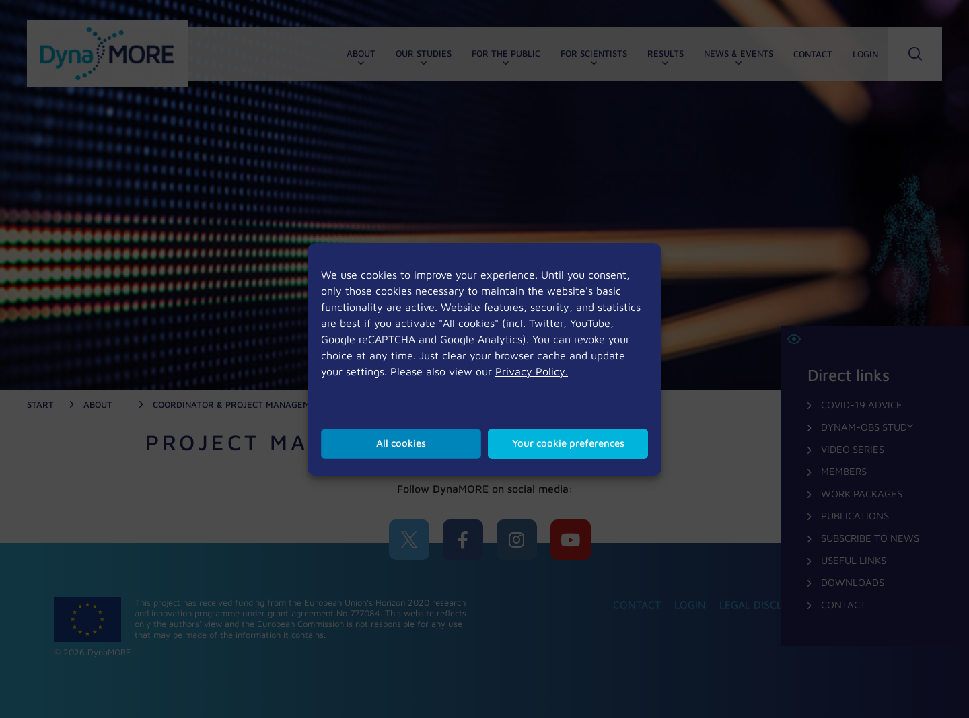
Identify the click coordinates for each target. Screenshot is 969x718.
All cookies (401, 443)
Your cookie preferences (568, 443)
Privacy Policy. (531, 371)
